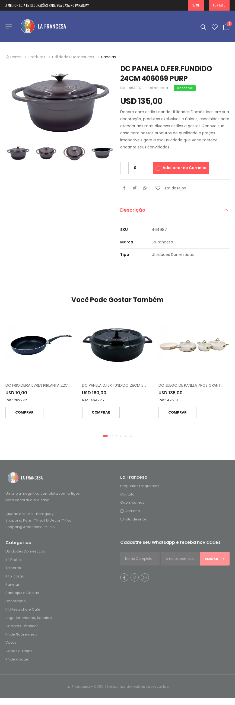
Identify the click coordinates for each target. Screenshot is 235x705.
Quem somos (132, 503)
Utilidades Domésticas (73, 57)
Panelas (108, 57)
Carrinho (130, 511)
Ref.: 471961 (168, 401)
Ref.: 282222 (16, 401)
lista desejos (133, 519)
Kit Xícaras (14, 576)
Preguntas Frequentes (139, 486)
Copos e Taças (18, 651)
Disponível (185, 88)
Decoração (15, 601)
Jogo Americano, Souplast (28, 618)
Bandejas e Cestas (22, 593)
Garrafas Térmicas (22, 626)
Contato (219, 5)
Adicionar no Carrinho (185, 167)
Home (196, 5)
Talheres (13, 568)
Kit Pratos (13, 560)
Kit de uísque (16, 659)
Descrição (132, 210)
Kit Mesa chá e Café (22, 609)
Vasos (11, 643)
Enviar (214, 559)
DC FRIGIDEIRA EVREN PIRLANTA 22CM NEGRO (45, 386)
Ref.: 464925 (93, 401)
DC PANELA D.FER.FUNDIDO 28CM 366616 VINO (123, 386)
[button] (105, 436)
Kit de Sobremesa (21, 634)
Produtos (36, 57)
